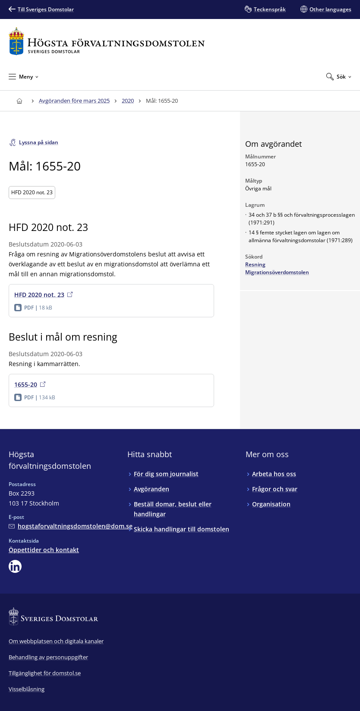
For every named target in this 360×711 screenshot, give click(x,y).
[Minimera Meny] (23, 76)
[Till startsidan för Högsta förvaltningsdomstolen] (107, 41)
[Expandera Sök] (339, 76)
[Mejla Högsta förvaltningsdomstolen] (71, 526)
